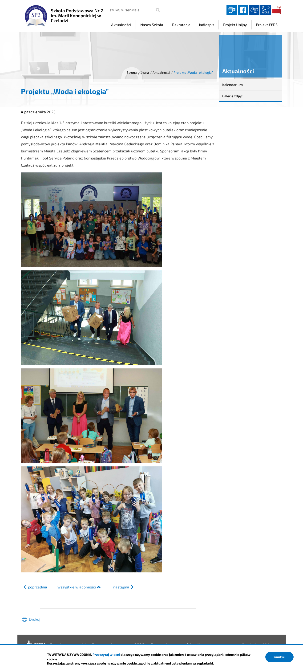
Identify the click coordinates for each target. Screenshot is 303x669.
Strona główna (138, 72)
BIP (277, 10)
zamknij (280, 657)
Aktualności (161, 72)
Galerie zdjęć (232, 96)
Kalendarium (232, 84)
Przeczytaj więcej (106, 655)
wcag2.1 (265, 10)
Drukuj (34, 619)
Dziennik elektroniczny (231, 10)
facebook (243, 10)
